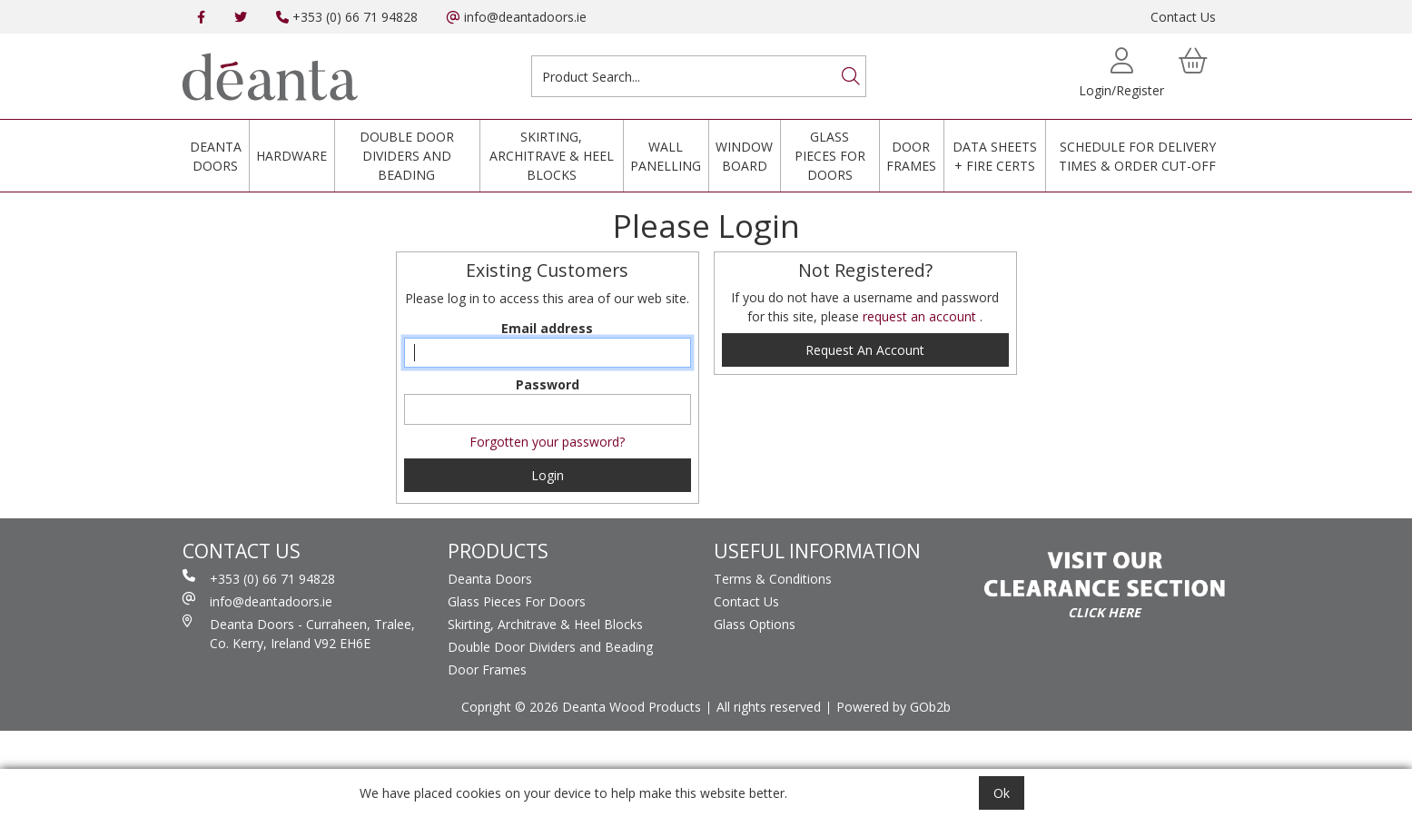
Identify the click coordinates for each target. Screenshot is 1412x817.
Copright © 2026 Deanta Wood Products (581, 706)
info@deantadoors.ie (517, 16)
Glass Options (754, 624)
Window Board (744, 156)
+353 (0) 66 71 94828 (347, 16)
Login (547, 475)
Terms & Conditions (773, 578)
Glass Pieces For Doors (830, 155)
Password (547, 384)
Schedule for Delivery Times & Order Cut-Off (1137, 156)
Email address (547, 328)
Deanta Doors (216, 156)
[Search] (850, 76)
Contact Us (1183, 16)
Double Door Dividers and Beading (407, 155)
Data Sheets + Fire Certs (995, 156)
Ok (1001, 793)
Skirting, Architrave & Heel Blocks (551, 155)
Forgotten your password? (547, 441)
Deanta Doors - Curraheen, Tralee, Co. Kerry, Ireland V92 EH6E (299, 633)
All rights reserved (768, 706)
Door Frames (911, 156)
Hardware (291, 155)
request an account (921, 316)
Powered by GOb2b (893, 706)
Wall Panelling (665, 156)
